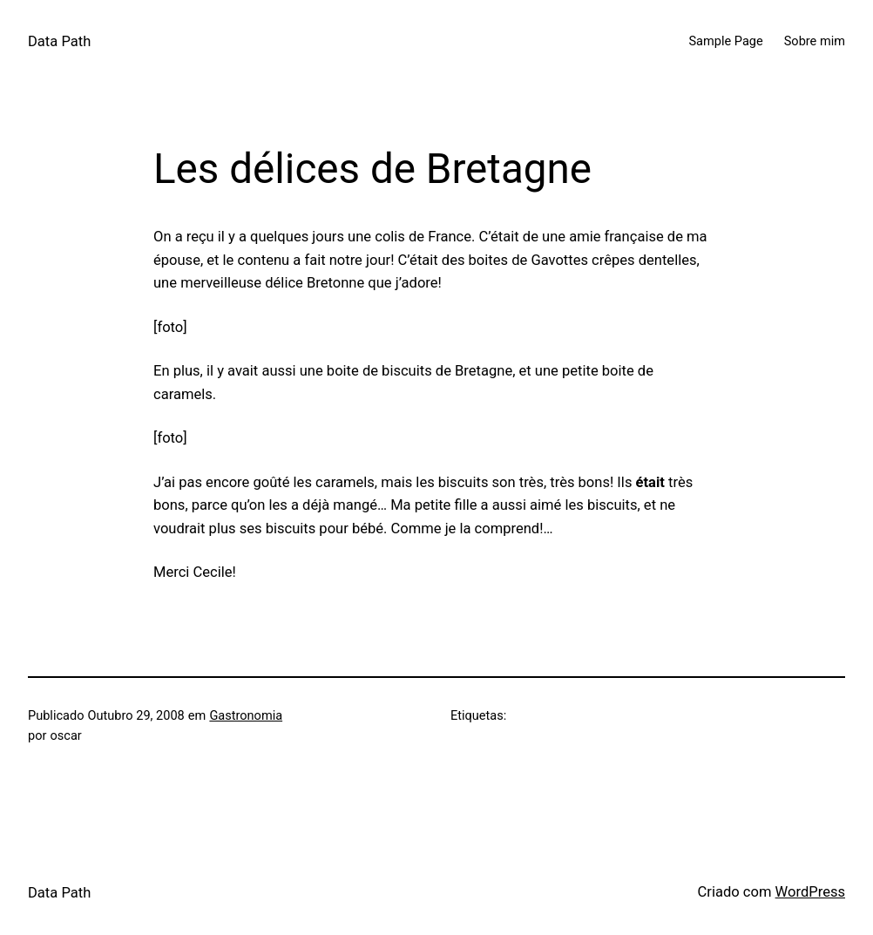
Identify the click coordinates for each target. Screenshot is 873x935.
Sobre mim (814, 41)
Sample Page (725, 41)
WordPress (810, 892)
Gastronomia (245, 715)
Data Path (59, 41)
